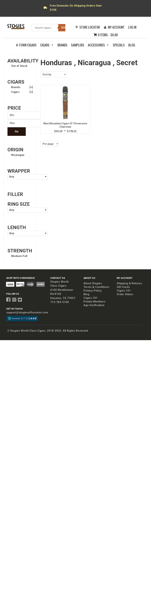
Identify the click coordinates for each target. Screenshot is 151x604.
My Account (116, 27)
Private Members (94, 302)
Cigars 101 (90, 299)
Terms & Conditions (96, 288)
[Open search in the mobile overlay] (53, 27)
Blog (131, 45)
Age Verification (93, 306)
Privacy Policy (92, 291)
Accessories (98, 45)
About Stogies (92, 284)
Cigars (47, 45)
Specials (119, 45)
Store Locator (89, 27)
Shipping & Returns (129, 284)
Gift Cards (123, 288)
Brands (62, 45)
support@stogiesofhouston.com (27, 313)
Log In (132, 27)
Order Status (125, 295)
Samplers (77, 45)
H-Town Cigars (26, 45)
